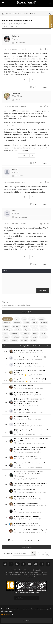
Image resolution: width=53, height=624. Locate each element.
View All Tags (7, 319)
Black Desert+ (41, 564)
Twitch (17, 564)
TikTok (48, 564)
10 (40, 541)
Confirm (26, 620)
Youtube (29, 564)
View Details (5, 614)
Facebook (23, 564)
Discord (35, 564)
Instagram (11, 564)
